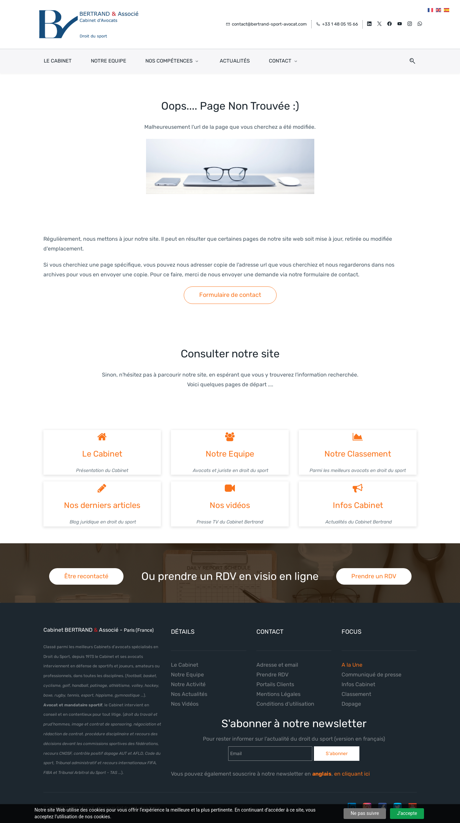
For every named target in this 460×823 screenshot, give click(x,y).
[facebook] (389, 21)
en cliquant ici (352, 768)
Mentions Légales (278, 688)
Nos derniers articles (102, 500)
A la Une (352, 659)
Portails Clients (275, 678)
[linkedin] (369, 21)
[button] (409, 55)
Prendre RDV (272, 669)
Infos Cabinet (358, 500)
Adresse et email (277, 659)
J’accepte (407, 813)
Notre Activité (188, 678)
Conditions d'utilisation (285, 698)
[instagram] (410, 21)
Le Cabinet (102, 448)
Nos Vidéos (185, 698)
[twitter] (379, 21)
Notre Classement (357, 448)
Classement (356, 688)
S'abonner (337, 748)
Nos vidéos (230, 500)
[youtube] (399, 21)
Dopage (351, 698)
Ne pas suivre (365, 813)
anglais (321, 768)
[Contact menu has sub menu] (284, 55)
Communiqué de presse (371, 669)
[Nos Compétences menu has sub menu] (173, 55)
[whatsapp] (420, 21)
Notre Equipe (230, 448)
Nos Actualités (189, 688)
